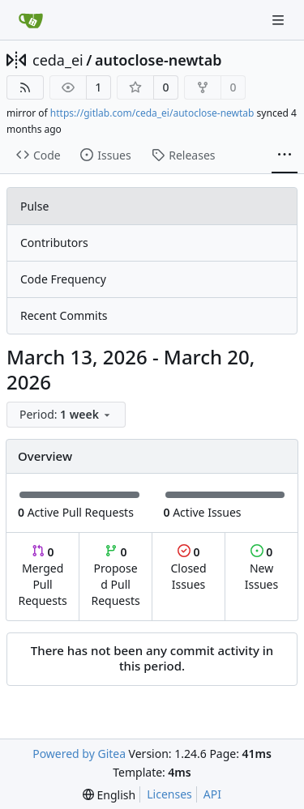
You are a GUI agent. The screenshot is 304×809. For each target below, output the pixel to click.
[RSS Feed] (25, 87)
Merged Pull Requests (42, 576)
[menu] (66, 415)
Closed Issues (188, 568)
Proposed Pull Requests (116, 576)
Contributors (54, 242)
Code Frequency (63, 279)
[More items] (285, 155)
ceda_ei (57, 60)
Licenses (169, 794)
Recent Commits (63, 315)
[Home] (31, 20)
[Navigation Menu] (279, 19)
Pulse (34, 206)
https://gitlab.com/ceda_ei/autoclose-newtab (152, 113)
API (212, 794)
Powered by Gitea (79, 753)
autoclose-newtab (158, 60)
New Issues (261, 568)
